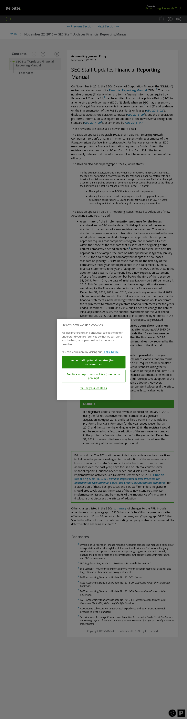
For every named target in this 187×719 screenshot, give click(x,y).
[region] (93, 359)
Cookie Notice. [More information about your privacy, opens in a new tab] (110, 352)
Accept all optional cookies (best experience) (93, 362)
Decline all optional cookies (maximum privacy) (93, 376)
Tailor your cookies (93, 388)
